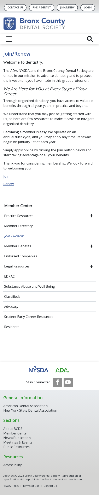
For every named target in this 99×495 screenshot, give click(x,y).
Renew (8, 184)
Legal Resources (17, 266)
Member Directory (18, 226)
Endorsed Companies (20, 256)
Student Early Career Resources (28, 316)
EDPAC (9, 276)
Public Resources (16, 447)
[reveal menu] (9, 39)
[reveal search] (90, 39)
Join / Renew (13, 236)
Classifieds (12, 296)
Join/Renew (67, 7)
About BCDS (12, 428)
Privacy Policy (11, 486)
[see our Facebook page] (57, 382)
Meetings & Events (17, 442)
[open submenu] (91, 215)
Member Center (18, 205)
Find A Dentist (42, 7)
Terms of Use (31, 486)
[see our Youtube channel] (68, 382)
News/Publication (17, 437)
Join (6, 176)
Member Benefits (17, 246)
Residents (11, 327)
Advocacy (11, 306)
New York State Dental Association (30, 410)
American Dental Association (25, 406)
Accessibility (12, 465)
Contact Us (15, 7)
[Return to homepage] (49, 23)
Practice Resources (18, 216)
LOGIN (88, 7)
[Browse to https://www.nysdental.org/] (50, 369)
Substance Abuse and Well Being (29, 286)
